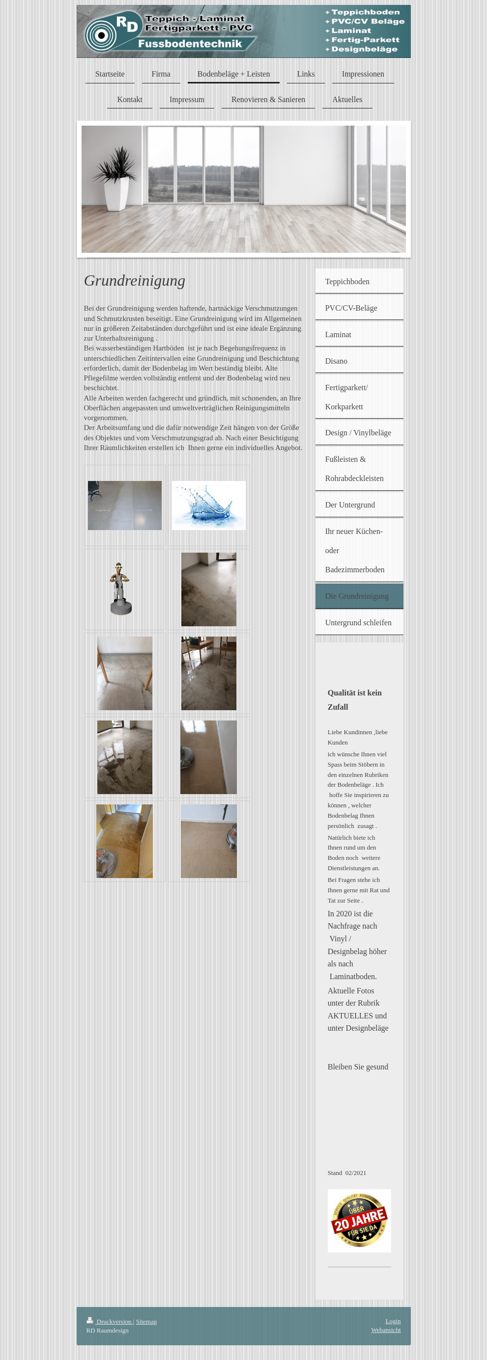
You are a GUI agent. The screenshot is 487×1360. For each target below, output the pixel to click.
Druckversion (109, 1321)
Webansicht (386, 1329)
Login (393, 1321)
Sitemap (146, 1321)
